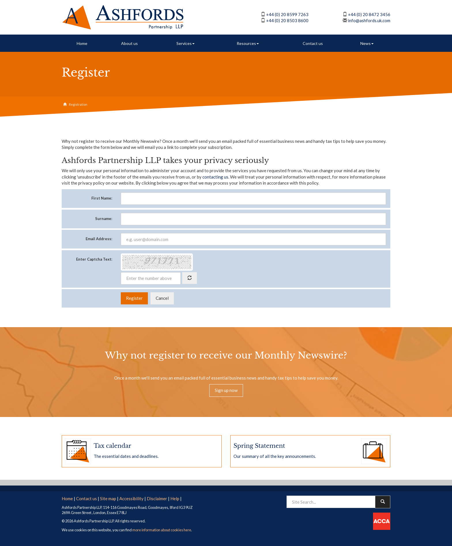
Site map (108, 498)
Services (185, 43)
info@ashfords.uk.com (369, 20)
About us (129, 43)
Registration (78, 104)
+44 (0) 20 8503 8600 (287, 20)
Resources (248, 43)
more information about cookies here (161, 530)
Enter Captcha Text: (94, 259)
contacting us (215, 176)
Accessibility (131, 498)
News (367, 43)
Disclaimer (157, 498)
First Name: (101, 198)
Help (174, 498)
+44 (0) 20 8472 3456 (369, 14)
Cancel (162, 298)
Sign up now (226, 390)
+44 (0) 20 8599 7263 (287, 14)
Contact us (313, 43)
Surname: (103, 218)
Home (82, 43)
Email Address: (99, 238)
